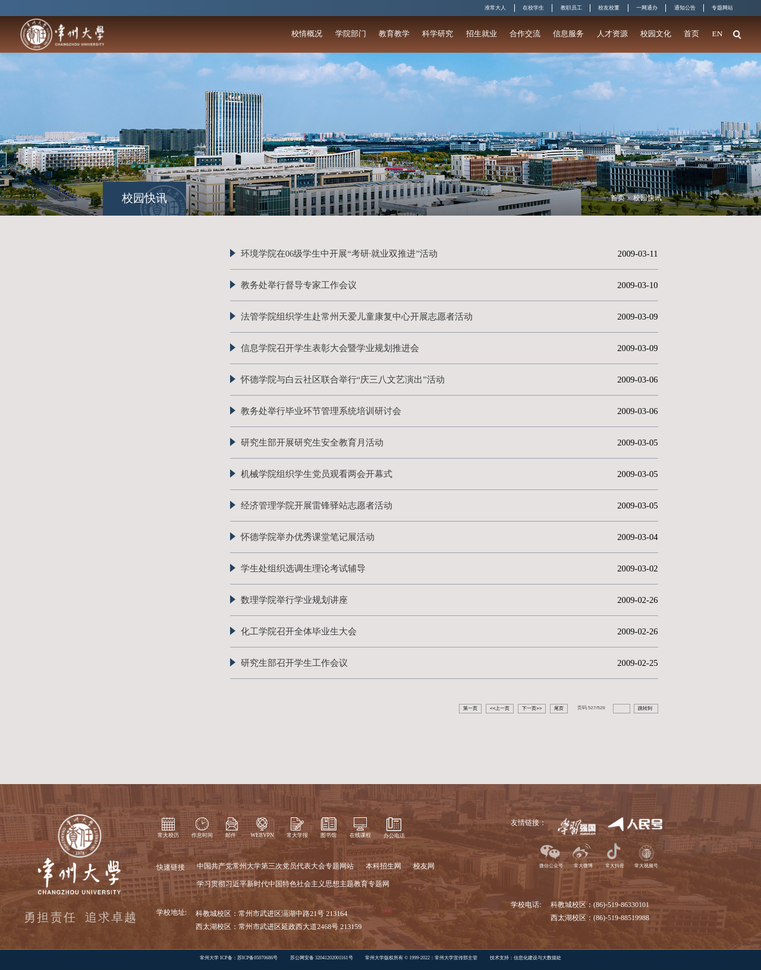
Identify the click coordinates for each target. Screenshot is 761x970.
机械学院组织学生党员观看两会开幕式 (316, 474)
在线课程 (360, 835)
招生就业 (481, 33)
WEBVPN (261, 835)
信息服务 (568, 33)
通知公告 (685, 8)
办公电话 (394, 836)
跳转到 (645, 708)
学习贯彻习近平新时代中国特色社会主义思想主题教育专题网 (293, 884)
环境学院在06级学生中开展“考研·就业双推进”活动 (339, 253)
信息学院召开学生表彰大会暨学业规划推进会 (330, 348)
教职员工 (571, 8)
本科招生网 (383, 866)
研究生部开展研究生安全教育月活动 (312, 442)
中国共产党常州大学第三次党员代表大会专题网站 (275, 866)
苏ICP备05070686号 (257, 957)
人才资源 (612, 33)
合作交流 (525, 33)
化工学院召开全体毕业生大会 (299, 631)
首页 (691, 33)
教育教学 (394, 33)
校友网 (424, 866)
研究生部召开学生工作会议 (294, 663)
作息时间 (202, 835)
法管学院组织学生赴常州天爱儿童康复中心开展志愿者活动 (357, 316)
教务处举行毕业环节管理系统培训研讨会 (321, 411)
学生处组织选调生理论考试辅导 (303, 568)
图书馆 (328, 835)
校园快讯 (647, 198)
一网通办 (647, 8)
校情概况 (306, 33)
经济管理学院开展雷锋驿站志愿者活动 (316, 505)
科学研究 (437, 33)
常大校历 (168, 835)
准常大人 (495, 8)
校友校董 (609, 8)
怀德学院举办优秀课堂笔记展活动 (308, 537)
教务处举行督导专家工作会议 (299, 285)
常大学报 (297, 835)
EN (717, 33)
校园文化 (655, 33)
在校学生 (533, 8)
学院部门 (350, 33)
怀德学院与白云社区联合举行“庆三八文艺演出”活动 (343, 379)
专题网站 (722, 8)
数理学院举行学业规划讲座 (294, 600)
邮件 (230, 835)
